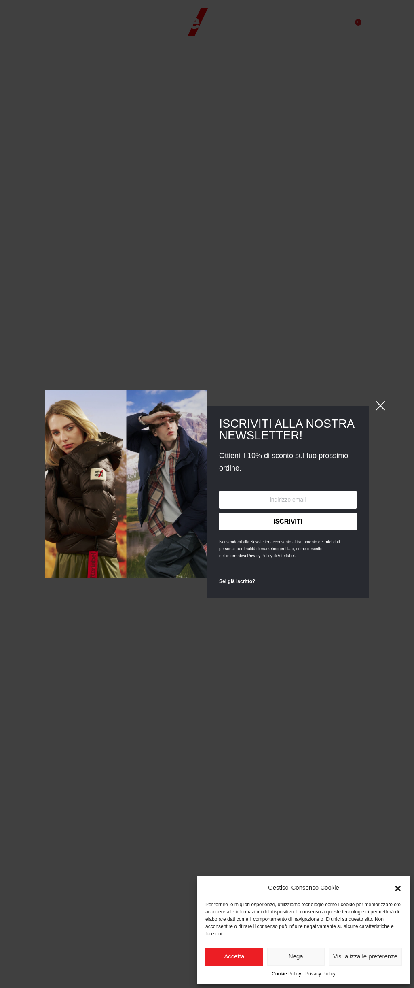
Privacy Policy (320, 974)
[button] (398, 888)
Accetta (234, 956)
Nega (296, 956)
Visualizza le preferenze (365, 956)
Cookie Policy (286, 974)
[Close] (380, 406)
